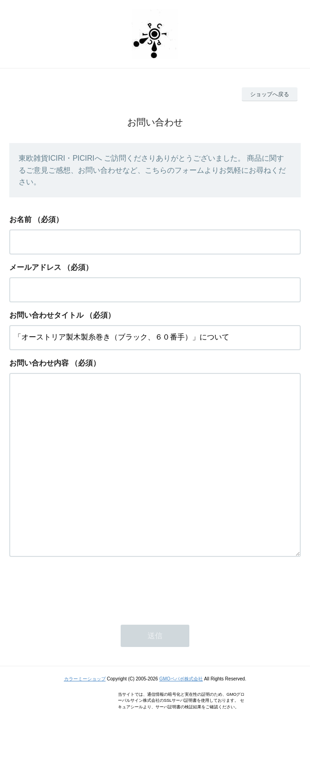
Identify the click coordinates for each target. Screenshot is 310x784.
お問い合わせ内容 (39, 363)
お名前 (20, 219)
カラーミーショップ (85, 716)
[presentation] (79, 625)
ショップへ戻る (269, 94)
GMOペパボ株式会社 (181, 716)
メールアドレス (35, 267)
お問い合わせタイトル (46, 315)
